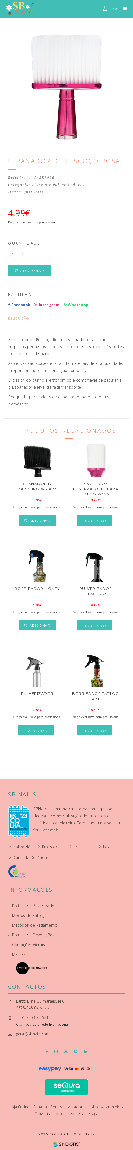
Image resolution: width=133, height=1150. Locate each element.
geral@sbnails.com (33, 1033)
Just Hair (34, 192)
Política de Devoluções (31, 934)
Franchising (83, 846)
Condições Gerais (26, 944)
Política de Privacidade (31, 905)
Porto (59, 1113)
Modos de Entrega (27, 915)
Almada (40, 1106)
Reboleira (77, 1113)
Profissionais (53, 846)
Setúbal (58, 1106)
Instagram (47, 304)
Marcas (17, 954)
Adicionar (29, 271)
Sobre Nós (23, 846)
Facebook (19, 304)
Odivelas (42, 1113)
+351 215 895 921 (32, 1017)
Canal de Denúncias (31, 857)
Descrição (18, 318)
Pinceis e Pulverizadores (58, 185)
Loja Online (19, 1106)
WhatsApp (76, 304)
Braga (93, 1113)
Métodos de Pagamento (32, 925)
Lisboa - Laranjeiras (106, 1106)
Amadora (77, 1106)
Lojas (108, 846)
